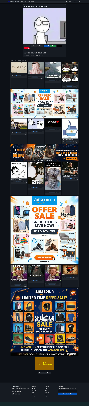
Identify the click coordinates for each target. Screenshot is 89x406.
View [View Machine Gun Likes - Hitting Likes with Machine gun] (12, 132)
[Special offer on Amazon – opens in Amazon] (44, 103)
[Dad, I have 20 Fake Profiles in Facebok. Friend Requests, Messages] (70, 72)
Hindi (46, 390)
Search (33, 392)
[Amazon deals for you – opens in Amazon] (44, 152)
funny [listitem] (29, 52)
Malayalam (47, 392)
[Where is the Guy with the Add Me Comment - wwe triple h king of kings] (70, 168)
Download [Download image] (34, 45)
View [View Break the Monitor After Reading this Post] (30, 131)
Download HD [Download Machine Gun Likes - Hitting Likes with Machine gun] (17, 132)
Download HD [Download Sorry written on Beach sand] (17, 75)
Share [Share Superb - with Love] (57, 129)
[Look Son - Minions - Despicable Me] (19, 170)
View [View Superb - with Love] (47, 129)
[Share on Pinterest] (27, 48)
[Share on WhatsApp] (53, 46)
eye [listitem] (36, 52)
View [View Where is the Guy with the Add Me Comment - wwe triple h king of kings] (64, 178)
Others (46, 397)
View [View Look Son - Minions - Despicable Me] (12, 181)
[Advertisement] (44, 403)
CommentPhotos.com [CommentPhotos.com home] (16, 386)
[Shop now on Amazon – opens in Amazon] (44, 230)
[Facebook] (13, 394)
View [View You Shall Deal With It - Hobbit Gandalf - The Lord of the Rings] (30, 280)
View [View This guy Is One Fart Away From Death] (47, 80)
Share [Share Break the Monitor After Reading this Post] (40, 131)
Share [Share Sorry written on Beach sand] (23, 75)
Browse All (34, 390)
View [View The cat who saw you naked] (47, 192)
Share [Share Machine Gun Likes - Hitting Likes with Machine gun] (23, 132)
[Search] (67, 2)
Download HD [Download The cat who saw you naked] (52, 192)
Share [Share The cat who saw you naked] (57, 192)
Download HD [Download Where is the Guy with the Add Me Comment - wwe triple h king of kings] (69, 178)
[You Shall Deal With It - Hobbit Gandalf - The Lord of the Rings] (36, 271)
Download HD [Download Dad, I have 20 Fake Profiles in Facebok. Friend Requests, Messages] (69, 85)
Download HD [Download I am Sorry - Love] (69, 277)
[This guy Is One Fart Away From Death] (53, 70)
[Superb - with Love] (53, 123)
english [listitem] (44, 52)
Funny (33, 394)
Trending (70, 1)
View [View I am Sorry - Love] (64, 277)
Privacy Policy (34, 399)
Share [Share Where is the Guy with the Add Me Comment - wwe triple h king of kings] (74, 178)
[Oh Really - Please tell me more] (53, 273)
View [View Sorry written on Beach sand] (12, 75)
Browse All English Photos (44, 372)
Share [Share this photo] (40, 45)
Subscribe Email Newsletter (67, 393)
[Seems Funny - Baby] (36, 68)
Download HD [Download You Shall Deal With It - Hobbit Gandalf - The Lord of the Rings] (34, 280)
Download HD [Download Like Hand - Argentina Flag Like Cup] (69, 141)
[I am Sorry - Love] (70, 270)
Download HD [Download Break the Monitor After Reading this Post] (34, 131)
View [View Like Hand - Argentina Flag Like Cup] (64, 141)
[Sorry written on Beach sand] (19, 67)
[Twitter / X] (16, 394)
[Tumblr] (19, 394)
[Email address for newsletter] (67, 391)
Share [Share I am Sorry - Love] (74, 277)
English (79, 1)
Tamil (46, 394)
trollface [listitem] (32, 52)
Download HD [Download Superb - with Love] (52, 129)
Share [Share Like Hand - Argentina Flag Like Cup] (74, 141)
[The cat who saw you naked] (53, 176)
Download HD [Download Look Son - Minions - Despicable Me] (17, 181)
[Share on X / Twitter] (59, 46)
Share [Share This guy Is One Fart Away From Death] (57, 80)
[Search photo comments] (43, 2)
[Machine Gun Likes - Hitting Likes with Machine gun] (19, 124)
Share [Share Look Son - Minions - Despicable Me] (23, 181)
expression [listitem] (40, 52)
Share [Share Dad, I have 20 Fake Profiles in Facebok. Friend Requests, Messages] (74, 85)
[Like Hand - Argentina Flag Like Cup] (70, 129)
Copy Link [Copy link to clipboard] (27, 45)
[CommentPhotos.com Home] (13, 1)
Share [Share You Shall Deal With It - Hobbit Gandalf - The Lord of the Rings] (40, 280)
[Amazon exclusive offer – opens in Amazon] (44, 322)
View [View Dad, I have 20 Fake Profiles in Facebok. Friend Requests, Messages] (64, 85)
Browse (75, 1)
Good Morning (34, 397)
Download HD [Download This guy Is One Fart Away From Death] (52, 80)
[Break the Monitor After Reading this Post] (36, 124)
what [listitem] (25, 52)
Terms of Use (34, 401)
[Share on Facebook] (47, 46)
